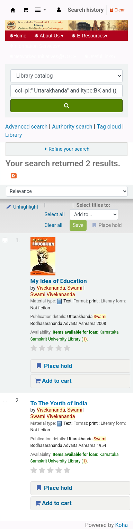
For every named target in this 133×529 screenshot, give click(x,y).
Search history (86, 10)
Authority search (72, 126)
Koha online (12, 10)
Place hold (53, 365)
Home (17, 35)
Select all (55, 215)
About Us (49, 35)
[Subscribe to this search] (14, 175)
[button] (25, 10)
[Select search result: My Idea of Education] (5, 240)
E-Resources (90, 35)
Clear (117, 9)
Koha (121, 525)
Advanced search (26, 126)
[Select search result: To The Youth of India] (5, 400)
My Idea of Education (58, 281)
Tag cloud (109, 126)
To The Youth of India (59, 403)
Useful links (100, 56)
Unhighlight (22, 207)
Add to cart (53, 380)
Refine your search (68, 149)
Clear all (54, 225)
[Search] (66, 105)
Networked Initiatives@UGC (42, 56)
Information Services (34, 46)
